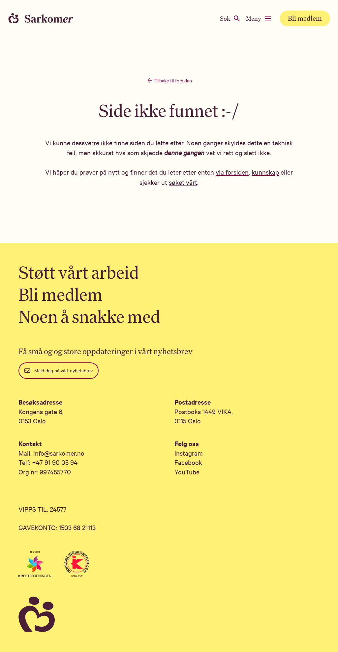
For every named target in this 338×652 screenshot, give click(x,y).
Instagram (188, 453)
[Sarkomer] (169, 615)
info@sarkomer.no (58, 453)
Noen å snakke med (89, 316)
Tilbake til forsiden (169, 80)
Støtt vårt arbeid (78, 272)
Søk (230, 18)
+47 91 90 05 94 (54, 462)
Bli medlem (305, 18)
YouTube (187, 472)
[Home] (46, 18)
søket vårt (183, 182)
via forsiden (232, 172)
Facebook (188, 462)
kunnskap (265, 172)
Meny (259, 18)
